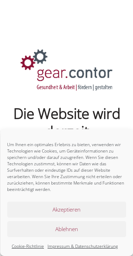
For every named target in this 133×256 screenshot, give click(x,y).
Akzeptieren (66, 209)
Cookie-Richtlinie (28, 246)
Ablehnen (66, 229)
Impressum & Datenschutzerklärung (83, 246)
